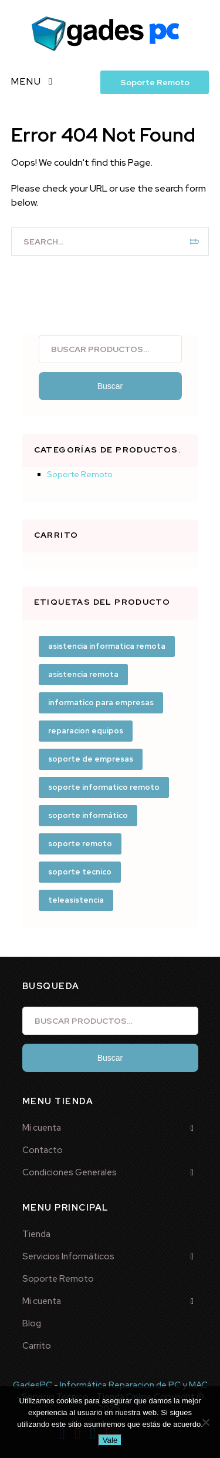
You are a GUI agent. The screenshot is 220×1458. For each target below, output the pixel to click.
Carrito (36, 1346)
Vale (110, 1440)
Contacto (42, 1150)
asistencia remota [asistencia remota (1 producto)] (83, 674)
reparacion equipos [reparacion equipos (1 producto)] (85, 731)
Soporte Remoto (154, 82)
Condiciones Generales (69, 1172)
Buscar (110, 386)
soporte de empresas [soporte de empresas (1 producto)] (90, 759)
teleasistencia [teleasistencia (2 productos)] (76, 900)
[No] (205, 1422)
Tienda (36, 1234)
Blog (31, 1323)
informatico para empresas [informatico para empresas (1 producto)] (101, 703)
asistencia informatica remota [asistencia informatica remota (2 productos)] (106, 646)
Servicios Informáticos (68, 1256)
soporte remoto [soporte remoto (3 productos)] (80, 844)
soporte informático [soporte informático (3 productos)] (88, 815)
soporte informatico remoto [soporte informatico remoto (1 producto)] (104, 787)
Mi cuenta (41, 1128)
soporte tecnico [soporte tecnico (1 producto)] (79, 872)
